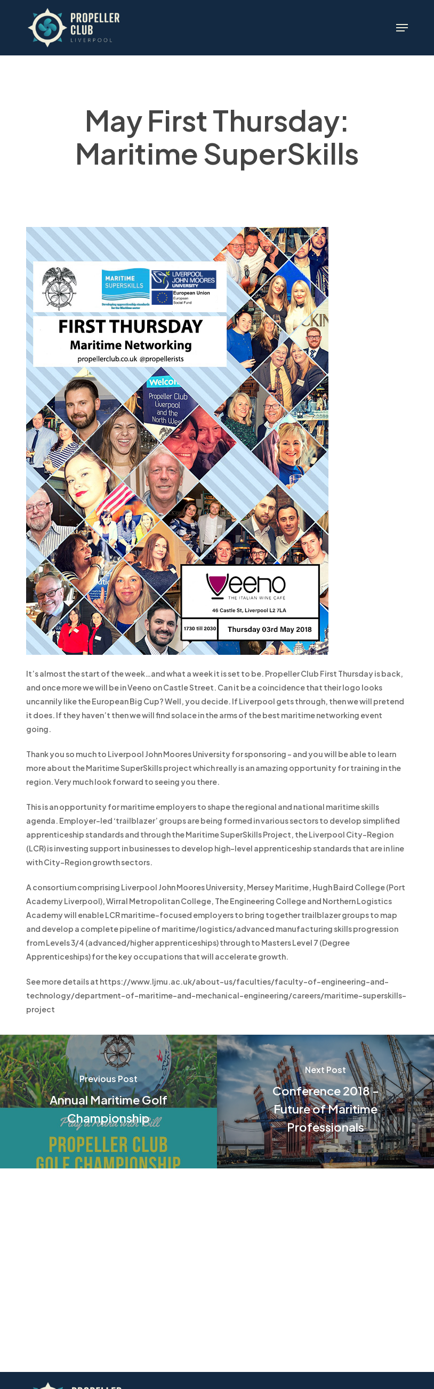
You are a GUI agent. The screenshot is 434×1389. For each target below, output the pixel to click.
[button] (402, 27)
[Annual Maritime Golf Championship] (108, 1101)
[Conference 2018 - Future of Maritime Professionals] (325, 1101)
